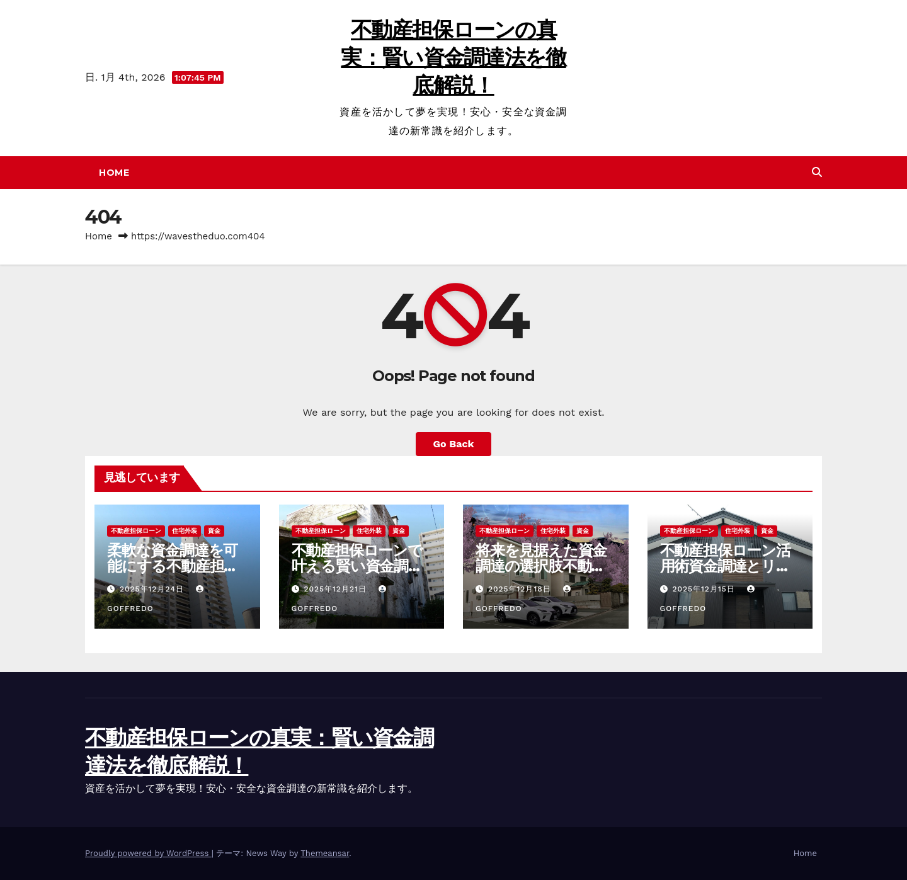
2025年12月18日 (521, 589)
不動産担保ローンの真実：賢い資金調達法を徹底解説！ (453, 57)
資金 (214, 530)
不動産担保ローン (136, 530)
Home (114, 172)
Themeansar (324, 853)
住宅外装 (184, 530)
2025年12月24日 (153, 589)
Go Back (453, 444)
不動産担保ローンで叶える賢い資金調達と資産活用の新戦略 (357, 566)
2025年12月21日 (336, 589)
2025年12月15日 (705, 589)
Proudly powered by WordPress (148, 853)
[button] (817, 172)
